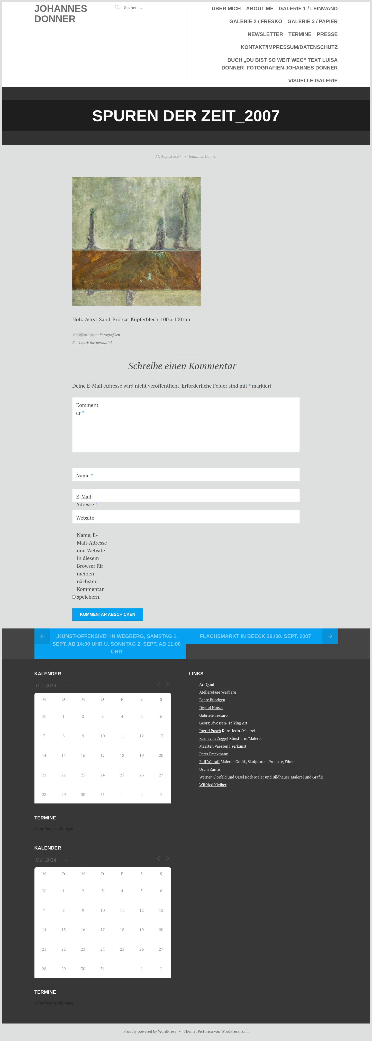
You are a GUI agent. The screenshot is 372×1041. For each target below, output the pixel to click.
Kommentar (87, 408)
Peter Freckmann (213, 753)
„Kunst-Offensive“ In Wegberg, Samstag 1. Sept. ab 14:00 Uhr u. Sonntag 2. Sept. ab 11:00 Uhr (116, 643)
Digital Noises (211, 707)
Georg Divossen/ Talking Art (223, 722)
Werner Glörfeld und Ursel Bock (226, 777)
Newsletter (265, 34)
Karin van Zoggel (213, 738)
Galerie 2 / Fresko (255, 21)
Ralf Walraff (209, 761)
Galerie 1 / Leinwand (308, 8)
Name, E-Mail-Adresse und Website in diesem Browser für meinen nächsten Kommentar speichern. (92, 565)
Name (84, 475)
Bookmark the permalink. (93, 342)
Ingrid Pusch (210, 730)
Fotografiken (109, 334)
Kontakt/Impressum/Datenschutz (289, 47)
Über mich (226, 8)
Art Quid (206, 684)
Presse (327, 34)
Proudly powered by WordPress (149, 1031)
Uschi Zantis (210, 769)
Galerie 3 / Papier (312, 21)
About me (260, 8)
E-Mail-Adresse (86, 500)
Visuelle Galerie (313, 80)
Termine (300, 34)
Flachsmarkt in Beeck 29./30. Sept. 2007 (255, 636)
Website (85, 517)
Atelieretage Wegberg (217, 692)
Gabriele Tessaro (213, 715)
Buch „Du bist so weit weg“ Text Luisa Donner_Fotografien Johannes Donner (280, 64)
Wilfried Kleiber (212, 784)
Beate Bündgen (212, 699)
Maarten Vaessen (213, 746)
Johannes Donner (60, 13)
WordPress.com (234, 1031)
